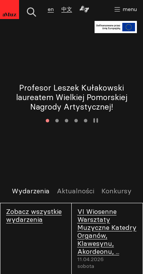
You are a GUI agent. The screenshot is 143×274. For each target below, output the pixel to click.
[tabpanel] (71, 97)
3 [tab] (66, 120)
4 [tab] (76, 120)
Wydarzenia (31, 191)
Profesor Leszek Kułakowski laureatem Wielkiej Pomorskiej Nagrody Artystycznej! (71, 97)
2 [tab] (57, 120)
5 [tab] (85, 120)
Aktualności (75, 191)
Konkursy (116, 191)
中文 (66, 9)
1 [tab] (47, 120)
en (51, 9)
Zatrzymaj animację (95, 120)
